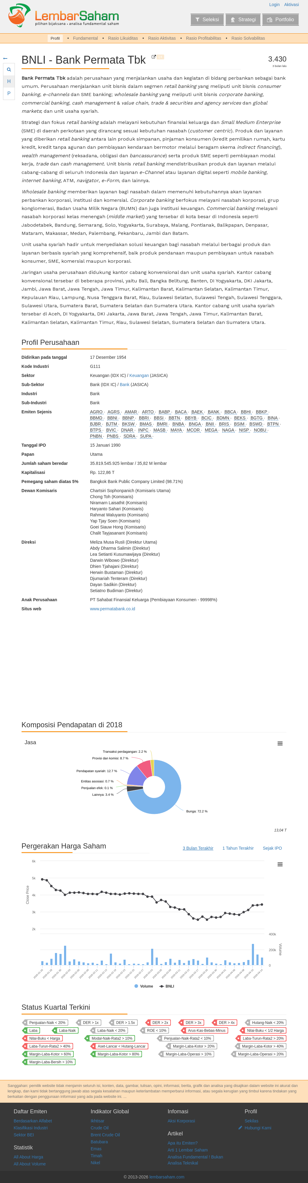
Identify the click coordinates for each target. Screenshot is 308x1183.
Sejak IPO (272, 848)
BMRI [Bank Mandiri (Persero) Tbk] (163, 424)
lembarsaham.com (166, 1177)
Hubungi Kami (258, 1127)
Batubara (99, 1141)
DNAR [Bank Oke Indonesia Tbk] (127, 430)
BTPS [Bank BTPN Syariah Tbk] (96, 430)
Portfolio (280, 19)
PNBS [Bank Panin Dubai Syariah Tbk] (113, 436)
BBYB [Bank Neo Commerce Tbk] (191, 417)
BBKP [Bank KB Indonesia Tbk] (262, 411)
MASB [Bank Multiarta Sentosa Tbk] (160, 430)
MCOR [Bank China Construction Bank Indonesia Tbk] (194, 430)
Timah (96, 1155)
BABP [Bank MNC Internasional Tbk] (165, 411)
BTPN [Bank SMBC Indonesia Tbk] (273, 424)
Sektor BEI (24, 1134)
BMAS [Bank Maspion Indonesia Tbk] (146, 424)
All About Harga (28, 1157)
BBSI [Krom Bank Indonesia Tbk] (159, 417)
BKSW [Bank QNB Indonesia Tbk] (129, 424)
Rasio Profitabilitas (203, 38)
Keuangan (139, 375)
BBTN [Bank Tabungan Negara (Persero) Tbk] (175, 417)
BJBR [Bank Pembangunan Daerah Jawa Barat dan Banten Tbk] (96, 424)
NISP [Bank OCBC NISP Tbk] (244, 430)
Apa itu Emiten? (183, 1143)
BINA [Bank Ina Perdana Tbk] (273, 417)
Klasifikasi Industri (31, 1127)
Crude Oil (100, 1127)
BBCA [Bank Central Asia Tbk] (231, 411)
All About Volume (30, 1163)
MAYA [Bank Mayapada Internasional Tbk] (177, 430)
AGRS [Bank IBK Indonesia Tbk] (114, 411)
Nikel (95, 1162)
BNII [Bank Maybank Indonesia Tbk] (210, 424)
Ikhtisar (97, 1120)
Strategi (243, 19)
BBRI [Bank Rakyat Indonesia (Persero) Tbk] (144, 417)
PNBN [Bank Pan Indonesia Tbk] (96, 436)
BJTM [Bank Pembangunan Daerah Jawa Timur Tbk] (112, 424)
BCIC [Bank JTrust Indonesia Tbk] (207, 417)
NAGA (228, 430)
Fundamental (85, 38)
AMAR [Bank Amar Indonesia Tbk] (131, 411)
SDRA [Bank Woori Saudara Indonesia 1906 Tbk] (130, 436)
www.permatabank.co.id (112, 608)
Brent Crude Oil (105, 1134)
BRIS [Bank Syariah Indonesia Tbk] (224, 424)
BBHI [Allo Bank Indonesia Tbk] (246, 411)
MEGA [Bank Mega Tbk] (211, 430)
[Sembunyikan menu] (5, 58)
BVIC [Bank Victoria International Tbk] (111, 430)
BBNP (128, 417)
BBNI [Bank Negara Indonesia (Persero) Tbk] (113, 417)
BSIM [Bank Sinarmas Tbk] (239, 424)
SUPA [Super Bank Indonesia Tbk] (146, 436)
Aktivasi (291, 4)
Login (274, 4)
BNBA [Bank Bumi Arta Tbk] (178, 424)
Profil (55, 38)
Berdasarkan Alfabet (33, 1120)
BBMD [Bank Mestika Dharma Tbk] (96, 417)
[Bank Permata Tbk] (154, 57)
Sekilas (251, 1120)
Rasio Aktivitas (162, 38)
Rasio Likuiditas (123, 38)
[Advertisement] (154, 663)
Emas (96, 1148)
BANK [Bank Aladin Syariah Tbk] (214, 411)
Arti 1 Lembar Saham (188, 1150)
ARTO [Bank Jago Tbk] (148, 411)
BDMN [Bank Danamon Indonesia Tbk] (223, 417)
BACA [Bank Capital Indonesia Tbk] (181, 411)
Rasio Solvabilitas (248, 38)
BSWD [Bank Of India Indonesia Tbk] (256, 424)
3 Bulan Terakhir (198, 848)
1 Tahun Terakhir (238, 848)
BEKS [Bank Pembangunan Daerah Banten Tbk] (240, 417)
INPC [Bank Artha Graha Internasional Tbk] (144, 430)
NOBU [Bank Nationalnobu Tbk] (260, 430)
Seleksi (207, 19)
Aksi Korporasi (181, 1120)
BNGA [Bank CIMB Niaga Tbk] (195, 424)
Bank (125, 384)
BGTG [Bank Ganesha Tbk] (257, 417)
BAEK (197, 411)
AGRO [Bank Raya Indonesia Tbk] (97, 411)
